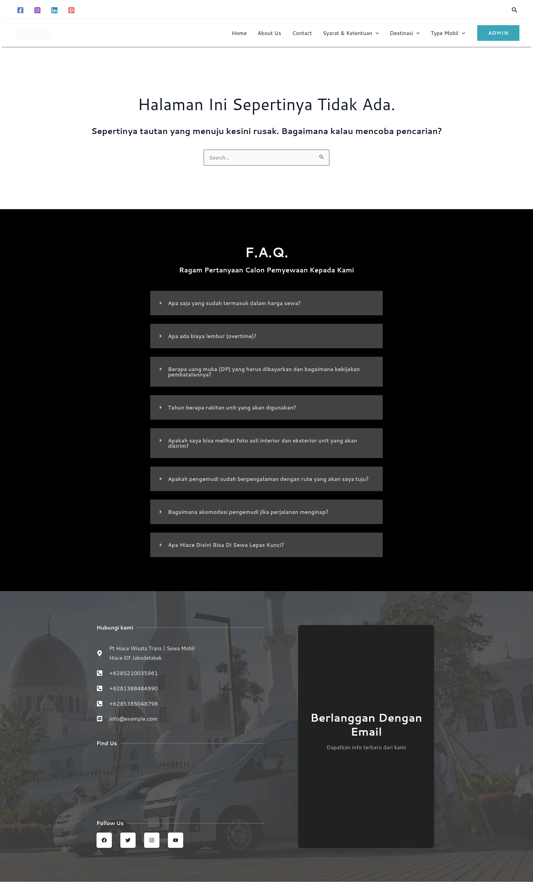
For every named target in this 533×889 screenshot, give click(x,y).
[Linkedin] (54, 10)
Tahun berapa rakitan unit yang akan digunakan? (236, 408)
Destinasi (404, 33)
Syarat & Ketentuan (351, 33)
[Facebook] (20, 10)
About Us (269, 33)
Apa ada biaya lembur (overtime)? (215, 336)
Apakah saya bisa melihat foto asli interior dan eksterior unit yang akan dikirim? (268, 443)
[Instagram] (37, 10)
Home (239, 33)
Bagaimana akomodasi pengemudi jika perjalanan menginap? (253, 518)
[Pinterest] (71, 10)
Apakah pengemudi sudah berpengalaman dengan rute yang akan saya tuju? (267, 482)
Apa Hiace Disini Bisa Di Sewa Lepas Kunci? (229, 551)
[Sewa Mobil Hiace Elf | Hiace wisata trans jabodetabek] (180, 785)
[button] (515, 10)
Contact (302, 33)
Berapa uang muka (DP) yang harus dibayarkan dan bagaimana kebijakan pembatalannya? (270, 372)
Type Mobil (448, 33)
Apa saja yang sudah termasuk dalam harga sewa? (238, 303)
